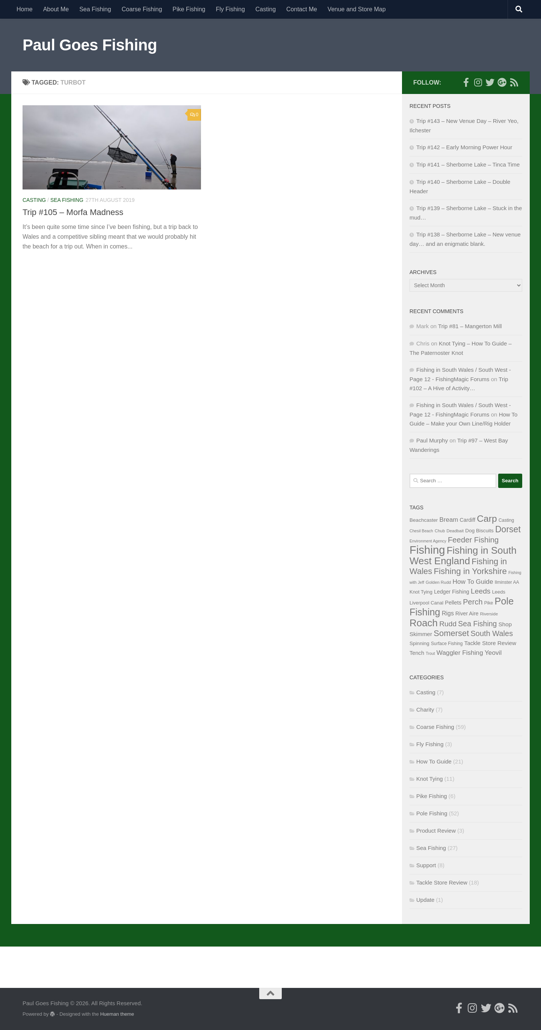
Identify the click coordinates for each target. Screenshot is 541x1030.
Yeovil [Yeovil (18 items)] (493, 652)
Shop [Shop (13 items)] (505, 624)
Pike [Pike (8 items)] (488, 603)
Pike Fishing (188, 9)
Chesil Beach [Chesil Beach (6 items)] (421, 531)
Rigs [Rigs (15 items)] (448, 613)
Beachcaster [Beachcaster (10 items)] (424, 520)
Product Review (436, 830)
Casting (265, 9)
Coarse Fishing (142, 9)
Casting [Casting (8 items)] (506, 520)
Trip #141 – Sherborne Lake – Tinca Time (468, 164)
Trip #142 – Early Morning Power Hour (464, 147)
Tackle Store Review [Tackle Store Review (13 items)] (490, 643)
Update (425, 900)
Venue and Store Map (357, 9)
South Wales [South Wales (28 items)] (492, 633)
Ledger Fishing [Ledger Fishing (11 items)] (451, 592)
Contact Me (301, 9)
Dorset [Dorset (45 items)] (508, 529)
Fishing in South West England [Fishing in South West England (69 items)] (463, 555)
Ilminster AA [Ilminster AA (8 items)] (507, 582)
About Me (56, 9)
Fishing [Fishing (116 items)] (427, 550)
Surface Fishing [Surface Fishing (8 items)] (447, 643)
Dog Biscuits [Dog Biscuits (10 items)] (479, 530)
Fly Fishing (230, 9)
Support (426, 865)
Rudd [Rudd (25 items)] (447, 624)
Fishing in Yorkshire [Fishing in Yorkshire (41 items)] (470, 571)
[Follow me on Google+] (501, 82)
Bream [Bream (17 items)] (449, 519)
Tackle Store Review (441, 882)
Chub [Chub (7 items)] (440, 531)
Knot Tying (429, 779)
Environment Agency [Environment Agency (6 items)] (428, 541)
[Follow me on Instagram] (477, 82)
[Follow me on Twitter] (489, 82)
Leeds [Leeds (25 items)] (480, 591)
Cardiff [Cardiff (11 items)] (468, 520)
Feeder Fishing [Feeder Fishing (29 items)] (473, 540)
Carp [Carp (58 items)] (487, 518)
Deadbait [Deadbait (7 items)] (455, 531)
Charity (425, 709)
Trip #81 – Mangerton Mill (470, 326)
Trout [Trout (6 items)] (430, 653)
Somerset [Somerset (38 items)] (451, 633)
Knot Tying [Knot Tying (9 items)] (421, 592)
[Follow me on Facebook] (465, 82)
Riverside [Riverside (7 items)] (489, 614)
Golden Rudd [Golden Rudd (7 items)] (438, 582)
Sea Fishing (95, 9)
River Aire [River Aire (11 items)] (466, 613)
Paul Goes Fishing (90, 45)
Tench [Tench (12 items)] (417, 653)
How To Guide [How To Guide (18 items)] (473, 581)
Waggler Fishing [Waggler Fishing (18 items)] (460, 652)
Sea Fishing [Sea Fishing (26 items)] (477, 624)
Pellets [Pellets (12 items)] (453, 603)
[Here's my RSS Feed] (513, 82)
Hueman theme (117, 1014)
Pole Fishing (431, 813)
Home (25, 9)
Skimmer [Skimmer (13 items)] (421, 634)
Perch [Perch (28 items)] (472, 602)
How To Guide (434, 761)
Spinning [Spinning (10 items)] (419, 643)
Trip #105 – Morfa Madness (73, 212)
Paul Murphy (432, 440)
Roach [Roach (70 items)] (424, 623)
